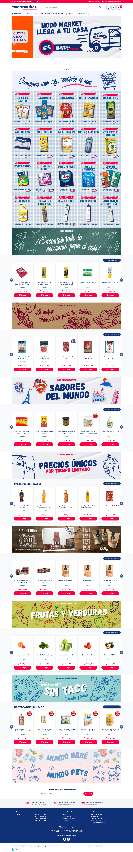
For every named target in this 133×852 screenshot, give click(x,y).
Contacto (65, 820)
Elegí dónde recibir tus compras (25, 2)
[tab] (64, 69)
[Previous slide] (14, 43)
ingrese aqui (57, 847)
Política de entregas (96, 820)
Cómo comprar (67, 816)
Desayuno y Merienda (41, 818)
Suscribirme (88, 793)
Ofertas (18, 814)
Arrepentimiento (95, 816)
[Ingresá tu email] (61, 794)
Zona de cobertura (114, 2)
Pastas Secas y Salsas (41, 820)
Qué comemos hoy (96, 814)
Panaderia (58, 14)
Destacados (32, 14)
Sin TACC (81, 14)
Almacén (45, 14)
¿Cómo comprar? (94, 2)
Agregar (22, 295)
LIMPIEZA (70, 14)
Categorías (18, 14)
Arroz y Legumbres (40, 816)
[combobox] (73, 8)
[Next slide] (118, 43)
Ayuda (104, 2)
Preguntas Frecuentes (69, 818)
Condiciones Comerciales (98, 823)
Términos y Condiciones (58, 845)
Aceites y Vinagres (40, 814)
